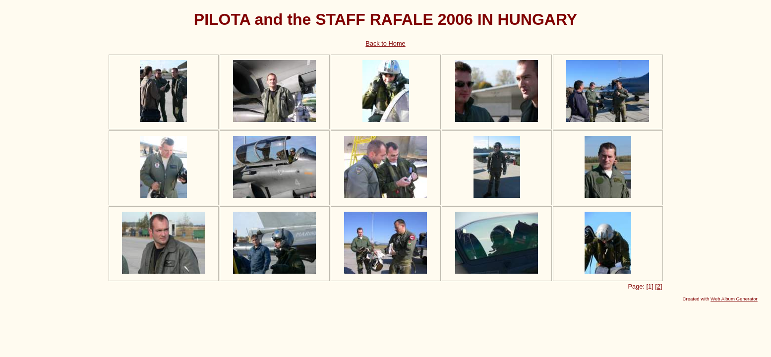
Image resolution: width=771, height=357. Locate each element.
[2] (658, 286)
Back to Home (385, 43)
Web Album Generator (734, 298)
